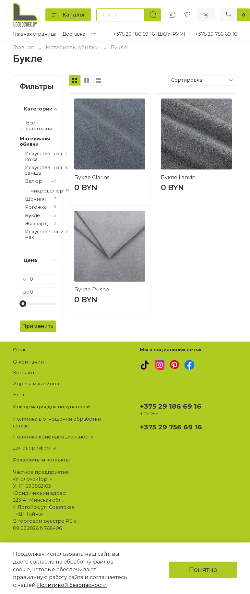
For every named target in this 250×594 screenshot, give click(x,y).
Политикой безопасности (72, 585)
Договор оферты (34, 448)
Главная (23, 47)
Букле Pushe (91, 289)
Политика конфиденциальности (53, 437)
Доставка (73, 34)
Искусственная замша (43, 170)
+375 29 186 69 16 (170, 406)
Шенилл (35, 199)
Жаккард (36, 224)
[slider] (23, 304)
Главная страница (34, 34)
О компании (28, 362)
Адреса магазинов (36, 384)
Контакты (24, 373)
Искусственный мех (44, 234)
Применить (38, 326)
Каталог (68, 15)
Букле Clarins (91, 177)
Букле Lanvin (178, 177)
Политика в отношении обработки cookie (57, 422)
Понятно (203, 570)
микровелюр (46, 191)
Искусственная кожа (43, 156)
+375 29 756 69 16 (216, 34)
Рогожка (36, 207)
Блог (19, 395)
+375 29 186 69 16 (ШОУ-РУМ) (149, 34)
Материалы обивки (72, 47)
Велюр (33, 181)
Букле (32, 215)
